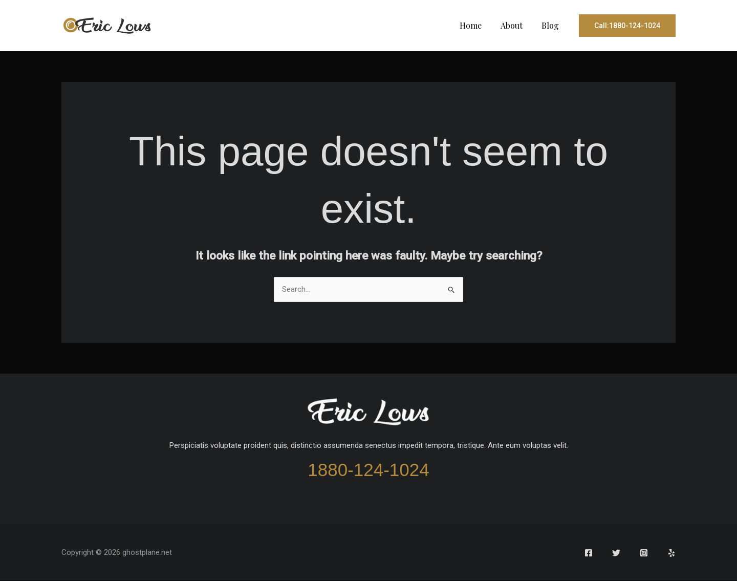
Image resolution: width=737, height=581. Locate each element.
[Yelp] (671, 553)
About (516, 25)
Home (477, 25)
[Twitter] (616, 553)
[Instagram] (644, 553)
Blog (551, 25)
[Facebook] (588, 553)
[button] (627, 25)
